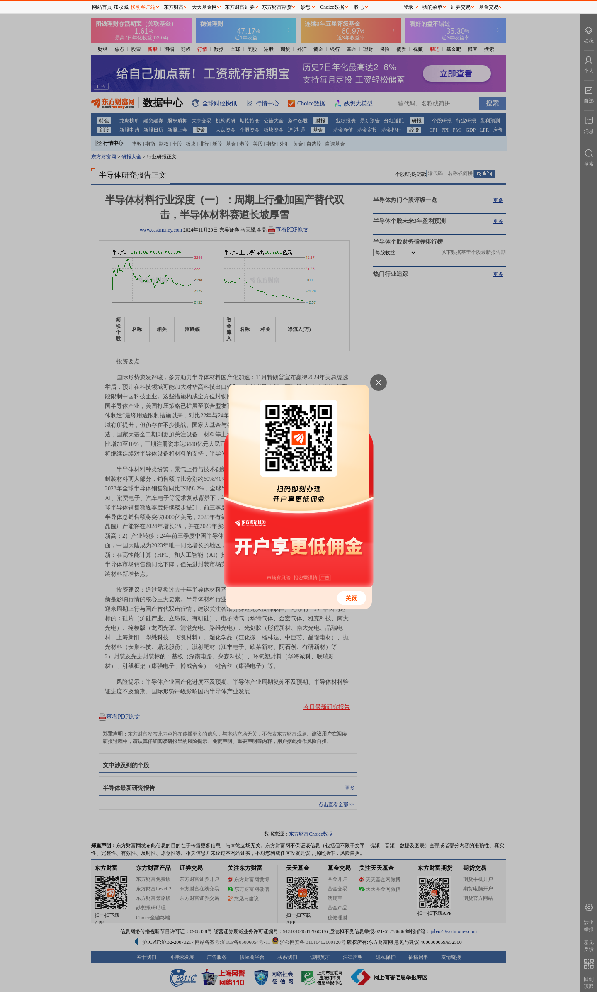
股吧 (359, 7)
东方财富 (174, 7)
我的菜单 (432, 7)
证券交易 (461, 7)
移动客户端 (143, 7)
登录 (408, 7)
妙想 (306, 7)
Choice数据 (332, 7)
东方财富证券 (240, 7)
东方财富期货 (277, 7)
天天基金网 (204, 7)
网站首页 (102, 7)
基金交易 (489, 7)
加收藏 (121, 7)
